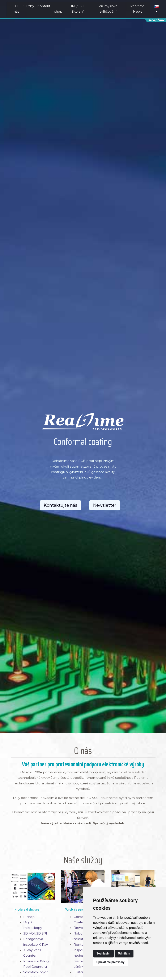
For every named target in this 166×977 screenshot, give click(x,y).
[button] (156, 9)
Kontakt (43, 6)
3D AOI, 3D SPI (35, 933)
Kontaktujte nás (60, 505)
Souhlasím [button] (104, 953)
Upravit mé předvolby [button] (110, 962)
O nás (16, 8)
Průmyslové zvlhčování (108, 8)
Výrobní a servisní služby (80, 909)
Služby (29, 6)
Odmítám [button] (124, 953)
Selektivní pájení (36, 972)
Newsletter (104, 505)
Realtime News (137, 8)
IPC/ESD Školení (77, 8)
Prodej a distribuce (27, 909)
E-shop (58, 8)
